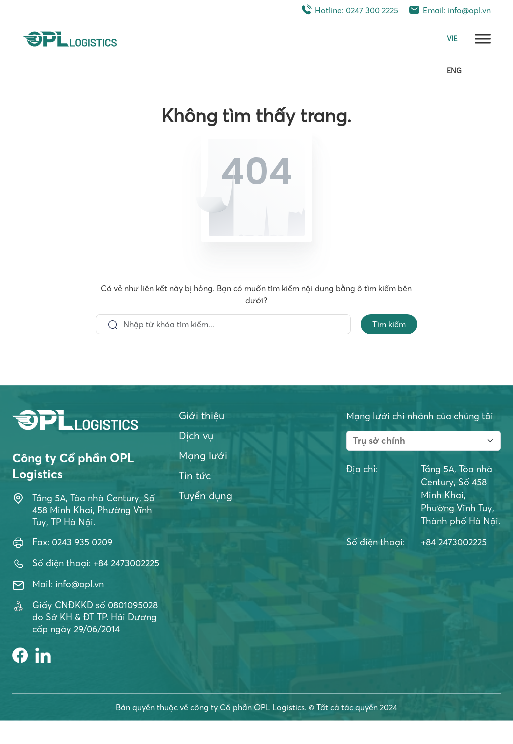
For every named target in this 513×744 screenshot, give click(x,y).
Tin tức (195, 475)
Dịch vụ (196, 435)
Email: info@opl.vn (449, 10)
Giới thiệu (201, 415)
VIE (452, 38)
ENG (454, 70)
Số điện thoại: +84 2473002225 (95, 563)
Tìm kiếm (389, 324)
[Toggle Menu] (483, 38)
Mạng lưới (203, 455)
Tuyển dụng (205, 495)
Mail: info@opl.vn (68, 584)
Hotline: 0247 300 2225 (349, 10)
